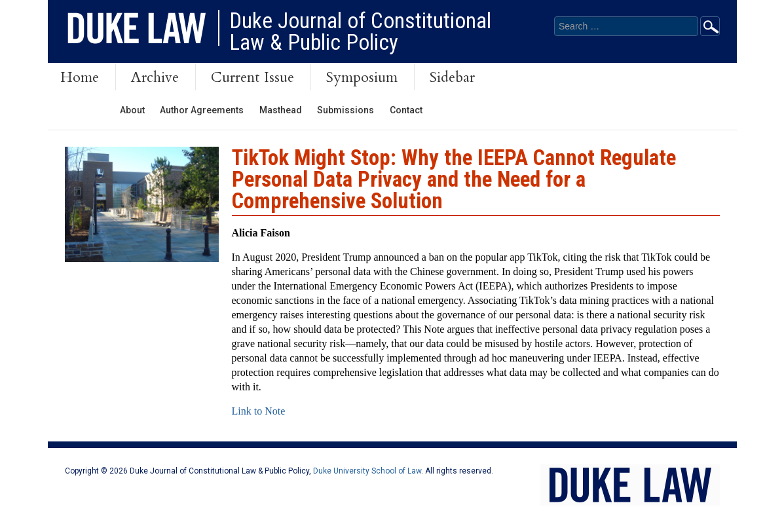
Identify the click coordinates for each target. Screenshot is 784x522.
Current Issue (252, 77)
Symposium (362, 77)
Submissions (345, 110)
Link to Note (259, 411)
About (132, 110)
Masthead (280, 110)
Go (710, 26)
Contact (406, 110)
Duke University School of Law (367, 470)
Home (79, 77)
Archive (155, 77)
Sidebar (452, 77)
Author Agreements (202, 110)
